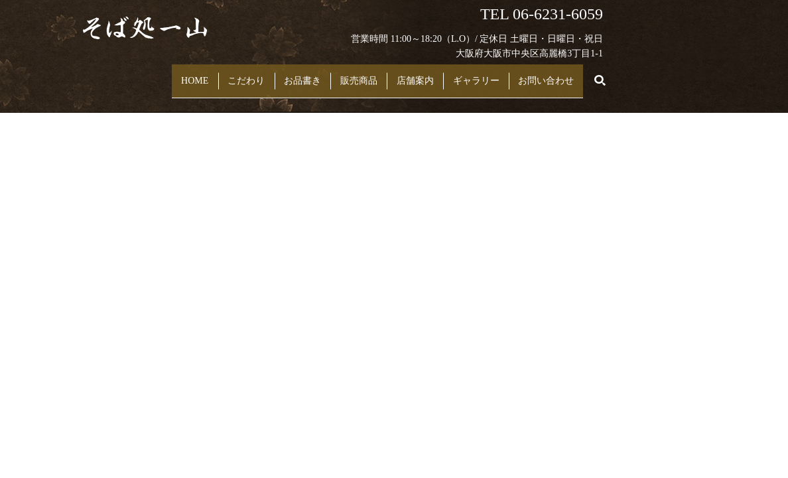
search (651, 75)
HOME (158, 74)
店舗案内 (435, 74)
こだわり (224, 74)
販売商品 (365, 74)
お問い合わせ (596, 74)
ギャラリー (511, 74)
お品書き (295, 74)
